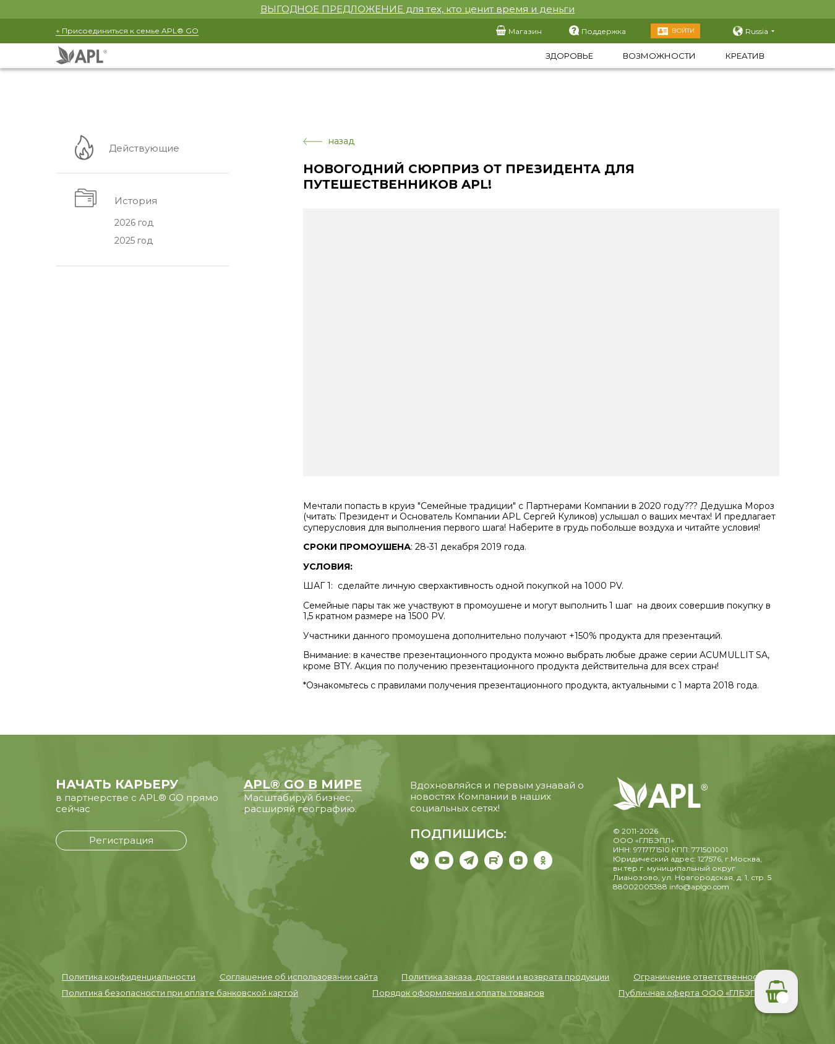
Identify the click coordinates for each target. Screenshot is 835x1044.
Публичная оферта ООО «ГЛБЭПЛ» (693, 993)
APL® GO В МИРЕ (303, 784)
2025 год (132, 241)
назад (328, 141)
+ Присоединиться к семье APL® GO (127, 30)
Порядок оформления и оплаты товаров (458, 993)
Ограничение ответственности (700, 977)
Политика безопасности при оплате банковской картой (180, 993)
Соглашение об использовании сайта (299, 977)
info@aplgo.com (699, 886)
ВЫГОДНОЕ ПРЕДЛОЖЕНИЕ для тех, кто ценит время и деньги (417, 9)
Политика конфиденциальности (128, 977)
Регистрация (121, 840)
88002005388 (640, 886)
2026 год (132, 223)
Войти (683, 31)
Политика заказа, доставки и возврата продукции (505, 977)
